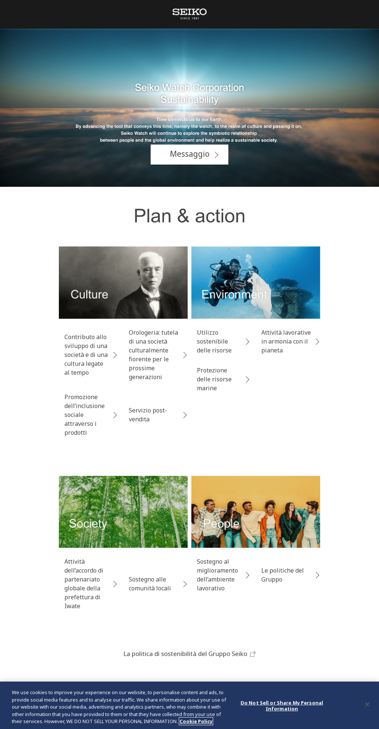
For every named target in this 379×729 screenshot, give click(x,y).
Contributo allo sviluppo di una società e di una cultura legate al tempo (86, 355)
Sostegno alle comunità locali (150, 583)
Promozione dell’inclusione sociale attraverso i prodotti (84, 415)
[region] (189, 705)
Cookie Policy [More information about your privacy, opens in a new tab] (196, 721)
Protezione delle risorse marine (214, 379)
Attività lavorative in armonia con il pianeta (286, 341)
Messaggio (189, 154)
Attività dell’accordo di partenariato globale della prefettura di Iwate (83, 583)
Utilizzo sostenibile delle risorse (214, 341)
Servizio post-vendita (148, 414)
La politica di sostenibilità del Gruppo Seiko (189, 653)
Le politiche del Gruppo (282, 574)
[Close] (367, 704)
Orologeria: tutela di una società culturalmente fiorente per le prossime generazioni (153, 354)
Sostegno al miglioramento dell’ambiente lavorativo (217, 574)
